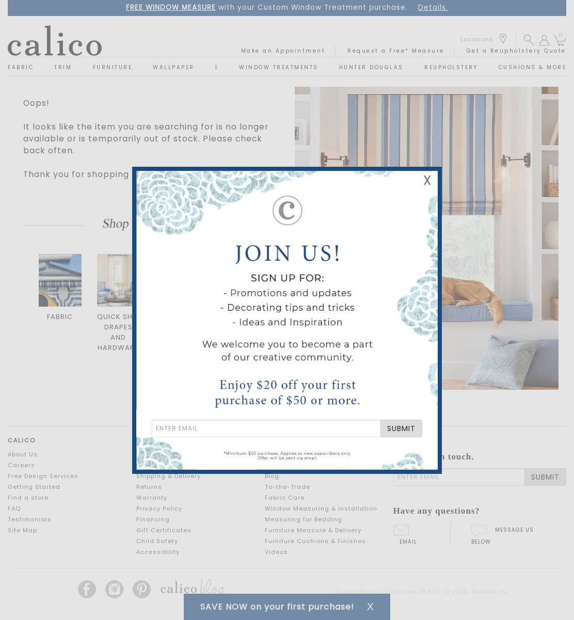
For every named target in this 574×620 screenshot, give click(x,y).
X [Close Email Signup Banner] (427, 180)
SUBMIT (401, 428)
